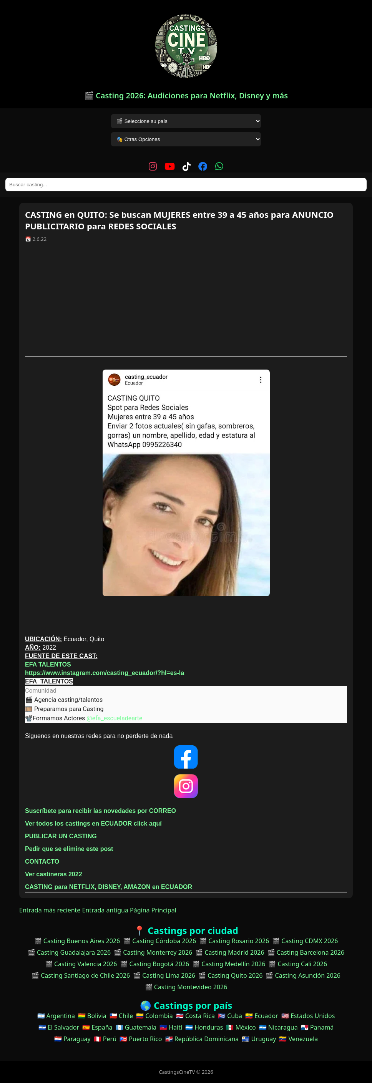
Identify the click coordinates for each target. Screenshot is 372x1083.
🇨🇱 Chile (121, 1016)
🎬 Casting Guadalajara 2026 (69, 952)
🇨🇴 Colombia (154, 1016)
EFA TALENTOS (48, 664)
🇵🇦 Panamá (317, 1027)
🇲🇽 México (241, 1027)
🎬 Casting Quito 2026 (230, 975)
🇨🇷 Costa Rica (195, 1016)
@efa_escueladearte (114, 718)
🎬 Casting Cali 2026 (297, 964)
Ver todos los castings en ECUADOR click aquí (93, 823)
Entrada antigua (105, 910)
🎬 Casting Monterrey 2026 (153, 952)
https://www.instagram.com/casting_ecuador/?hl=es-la (104, 673)
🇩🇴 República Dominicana (202, 1039)
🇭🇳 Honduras (204, 1027)
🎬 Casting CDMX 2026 (305, 941)
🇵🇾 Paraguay (72, 1039)
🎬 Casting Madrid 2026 (229, 952)
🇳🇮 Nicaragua (278, 1027)
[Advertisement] (186, 302)
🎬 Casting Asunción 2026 (303, 975)
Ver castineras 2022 (53, 874)
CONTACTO (42, 861)
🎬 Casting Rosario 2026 (234, 941)
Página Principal (153, 910)
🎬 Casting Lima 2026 (164, 975)
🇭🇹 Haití (170, 1027)
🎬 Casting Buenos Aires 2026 (77, 941)
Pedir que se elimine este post (69, 849)
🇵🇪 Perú (105, 1039)
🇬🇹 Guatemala (136, 1027)
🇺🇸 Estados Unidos (308, 1016)
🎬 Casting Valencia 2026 (81, 964)
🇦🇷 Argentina (56, 1016)
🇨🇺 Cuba (230, 1016)
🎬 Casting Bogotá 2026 (154, 964)
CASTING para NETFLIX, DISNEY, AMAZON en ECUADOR (108, 887)
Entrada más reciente (49, 910)
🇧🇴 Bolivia (92, 1016)
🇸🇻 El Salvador (58, 1027)
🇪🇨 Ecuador (261, 1016)
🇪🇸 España (97, 1027)
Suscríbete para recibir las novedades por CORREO (100, 811)
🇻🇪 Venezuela (298, 1039)
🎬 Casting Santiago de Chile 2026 (81, 975)
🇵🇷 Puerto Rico (141, 1039)
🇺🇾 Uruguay (259, 1039)
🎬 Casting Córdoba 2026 (159, 941)
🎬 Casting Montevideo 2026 (186, 987)
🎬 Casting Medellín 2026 (228, 964)
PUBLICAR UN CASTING (61, 836)
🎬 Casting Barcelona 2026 (306, 952)
